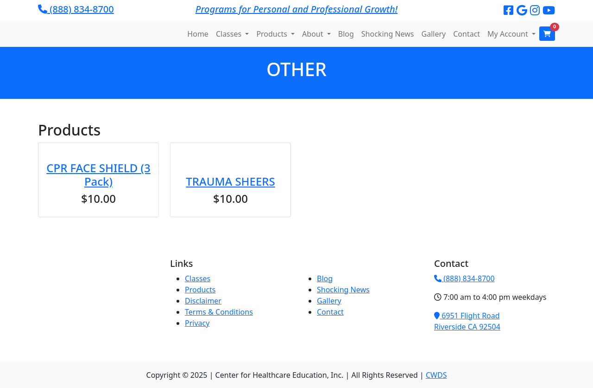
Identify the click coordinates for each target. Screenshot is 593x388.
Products (200, 290)
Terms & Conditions (219, 312)
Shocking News (387, 34)
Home (197, 34)
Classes (197, 278)
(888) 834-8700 (76, 9)
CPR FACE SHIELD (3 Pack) (98, 174)
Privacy (197, 323)
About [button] (313, 34)
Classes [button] (229, 34)
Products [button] (272, 34)
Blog (346, 34)
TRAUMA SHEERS (230, 181)
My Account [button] (508, 34)
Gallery (434, 34)
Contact (466, 34)
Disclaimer (203, 301)
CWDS (436, 375)
